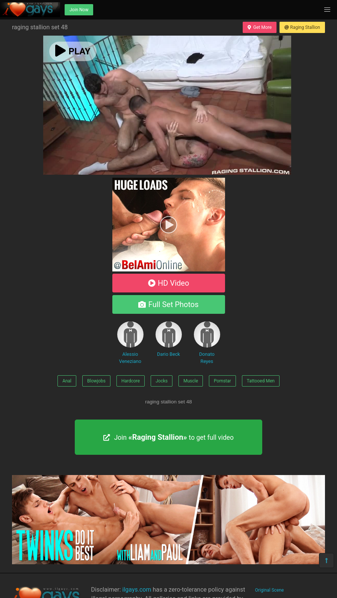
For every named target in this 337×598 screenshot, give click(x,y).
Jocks (162, 381)
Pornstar (222, 381)
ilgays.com (136, 589)
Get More (260, 27)
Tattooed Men (261, 381)
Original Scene (269, 590)
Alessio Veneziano (130, 342)
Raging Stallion (302, 27)
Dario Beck (169, 339)
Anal (66, 381)
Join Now (79, 9)
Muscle (190, 381)
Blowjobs (96, 381)
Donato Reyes (207, 342)
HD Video (168, 283)
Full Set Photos (168, 304)
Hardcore (130, 381)
